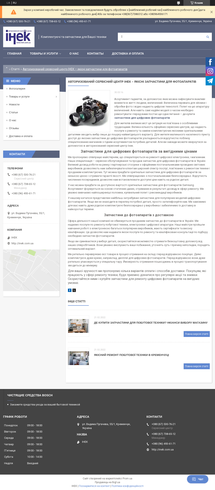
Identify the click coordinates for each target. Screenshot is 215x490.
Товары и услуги (44, 53)
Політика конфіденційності (128, 486)
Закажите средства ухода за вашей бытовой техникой (45, 404)
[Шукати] (208, 37)
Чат (197, 479)
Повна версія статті (196, 334)
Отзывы (14, 128)
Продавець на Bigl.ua (107, 482)
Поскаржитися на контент (94, 486)
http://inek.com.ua (22, 243)
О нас (74, 53)
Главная (14, 53)
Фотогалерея (17, 88)
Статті (15, 69)
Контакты (95, 53)
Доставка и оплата (128, 53)
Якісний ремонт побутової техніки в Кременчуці (131, 355)
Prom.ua (127, 478)
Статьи (13, 112)
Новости (14, 104)
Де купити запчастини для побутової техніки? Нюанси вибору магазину (150, 322)
